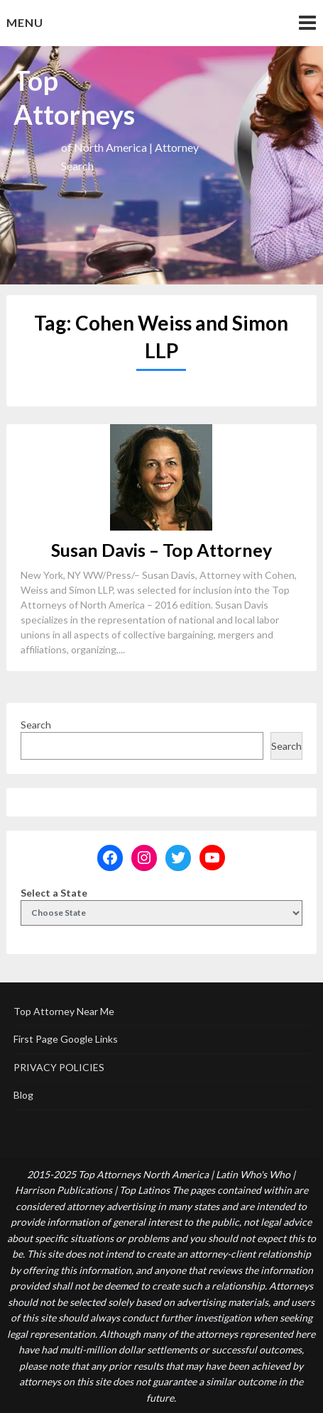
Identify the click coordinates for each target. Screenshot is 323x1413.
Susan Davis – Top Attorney (161, 549)
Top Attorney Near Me (63, 1011)
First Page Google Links (65, 1039)
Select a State (54, 893)
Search (36, 725)
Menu (24, 22)
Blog (23, 1095)
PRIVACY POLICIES (58, 1067)
